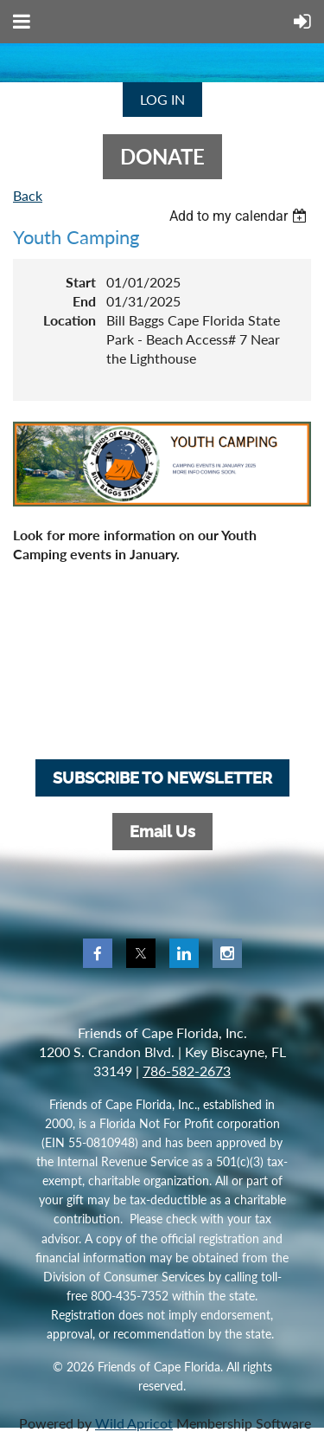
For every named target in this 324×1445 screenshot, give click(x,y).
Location (69, 320)
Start (81, 282)
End (84, 301)
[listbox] (240, 216)
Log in (162, 99)
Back (27, 195)
